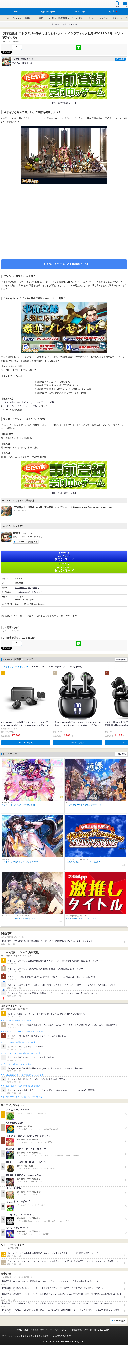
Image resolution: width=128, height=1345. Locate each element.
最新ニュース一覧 (46, 18)
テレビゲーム (76, 667)
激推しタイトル (69, 24)
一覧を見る (121, 659)
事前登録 (55, 24)
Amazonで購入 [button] (26, 742)
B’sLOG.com (104, 1330)
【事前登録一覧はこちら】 (64, 102)
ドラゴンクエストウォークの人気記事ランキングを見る (23, 1031)
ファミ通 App (10, 4)
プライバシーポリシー (60, 1330)
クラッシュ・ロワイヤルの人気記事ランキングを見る (22, 1053)
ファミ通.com (90, 1330)
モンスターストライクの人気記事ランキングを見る (21, 1086)
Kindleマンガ (38, 667)
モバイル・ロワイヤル (11, 631)
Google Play (64, 567)
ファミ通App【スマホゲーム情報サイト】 (18, 18)
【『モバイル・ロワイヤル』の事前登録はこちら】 (64, 264)
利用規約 (35, 1330)
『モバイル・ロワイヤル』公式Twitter (22, 406)
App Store (64, 556)
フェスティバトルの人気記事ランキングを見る (20, 1042)
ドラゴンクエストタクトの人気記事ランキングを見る (22, 1097)
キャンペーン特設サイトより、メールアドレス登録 (29, 402)
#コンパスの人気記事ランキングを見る (17, 1020)
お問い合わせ (23, 1330)
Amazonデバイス (57, 667)
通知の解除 (77, 1330)
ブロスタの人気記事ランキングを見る (17, 1064)
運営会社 (44, 1330)
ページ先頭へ (119, 1321)
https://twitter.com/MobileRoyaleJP (28, 592)
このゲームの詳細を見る (27, 542)
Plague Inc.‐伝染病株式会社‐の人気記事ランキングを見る (23, 1075)
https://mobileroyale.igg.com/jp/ (27, 588)
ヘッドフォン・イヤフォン (15, 667)
